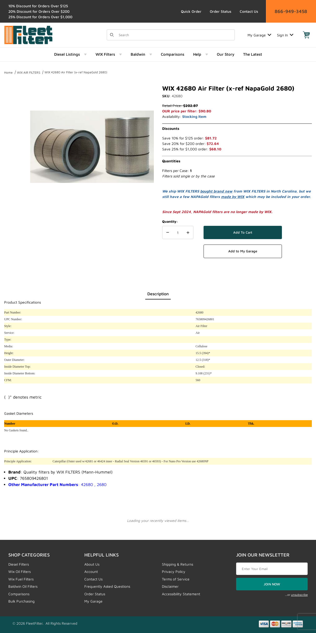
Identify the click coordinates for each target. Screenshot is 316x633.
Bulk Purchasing (21, 601)
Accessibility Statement (181, 594)
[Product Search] (175, 35)
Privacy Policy (173, 571)
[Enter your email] (272, 568)
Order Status (220, 11)
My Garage (259, 35)
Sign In (285, 35)
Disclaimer (170, 586)
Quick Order (191, 11)
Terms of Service (175, 579)
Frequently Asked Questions (107, 586)
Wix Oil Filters (19, 571)
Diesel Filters (18, 564)
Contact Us (249, 11)
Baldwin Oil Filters (22, 586)
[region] (14, 144)
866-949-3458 (291, 11)
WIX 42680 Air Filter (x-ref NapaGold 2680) (76, 72)
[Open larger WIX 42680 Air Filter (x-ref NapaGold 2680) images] (92, 146)
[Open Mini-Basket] (306, 34)
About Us (91, 564)
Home (8, 72)
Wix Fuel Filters (21, 579)
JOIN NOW (272, 584)
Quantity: (170, 221)
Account (91, 571)
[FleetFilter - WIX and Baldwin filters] (28, 34)
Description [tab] (158, 293)
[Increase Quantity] (188, 232)
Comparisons (18, 594)
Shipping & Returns (177, 564)
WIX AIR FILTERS (28, 72)
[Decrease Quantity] (167, 232)
